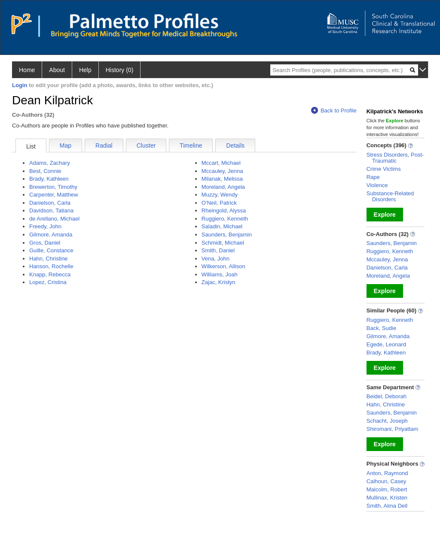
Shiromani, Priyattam (393, 429)
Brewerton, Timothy (53, 187)
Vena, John (215, 258)
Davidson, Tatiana (51, 210)
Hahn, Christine (48, 258)
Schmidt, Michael (223, 242)
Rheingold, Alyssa (224, 210)
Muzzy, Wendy (220, 194)
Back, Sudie (381, 328)
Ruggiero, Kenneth (225, 218)
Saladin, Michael (222, 226)
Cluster (146, 145)
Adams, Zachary (49, 163)
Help (85, 70)
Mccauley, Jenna (222, 171)
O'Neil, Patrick (219, 203)
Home (27, 70)
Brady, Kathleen (49, 179)
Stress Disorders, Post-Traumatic (395, 157)
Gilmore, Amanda (50, 234)
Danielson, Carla (49, 203)
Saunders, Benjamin (227, 234)
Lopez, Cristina (48, 282)
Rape (373, 177)
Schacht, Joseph (387, 421)
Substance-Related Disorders (390, 196)
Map (65, 145)
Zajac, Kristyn (218, 282)
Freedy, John (45, 226)
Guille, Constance (51, 250)
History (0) (120, 70)
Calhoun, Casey (386, 481)
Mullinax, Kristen (387, 497)
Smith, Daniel (218, 250)
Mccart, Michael (221, 163)
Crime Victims (384, 169)
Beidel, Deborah (386, 396)
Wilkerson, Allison (223, 266)
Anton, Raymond (387, 473)
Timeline (191, 145)
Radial (104, 145)
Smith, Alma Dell (387, 506)
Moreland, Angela (223, 187)
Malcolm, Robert (387, 489)
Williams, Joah (220, 274)
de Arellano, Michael (54, 218)
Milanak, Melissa (222, 179)
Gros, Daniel (44, 242)
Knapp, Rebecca (49, 274)
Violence (377, 185)
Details (235, 145)
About (57, 70)
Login (19, 85)
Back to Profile (334, 110)
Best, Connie (45, 171)
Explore (385, 214)
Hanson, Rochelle (51, 266)
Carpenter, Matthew (53, 194)
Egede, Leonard (386, 344)
